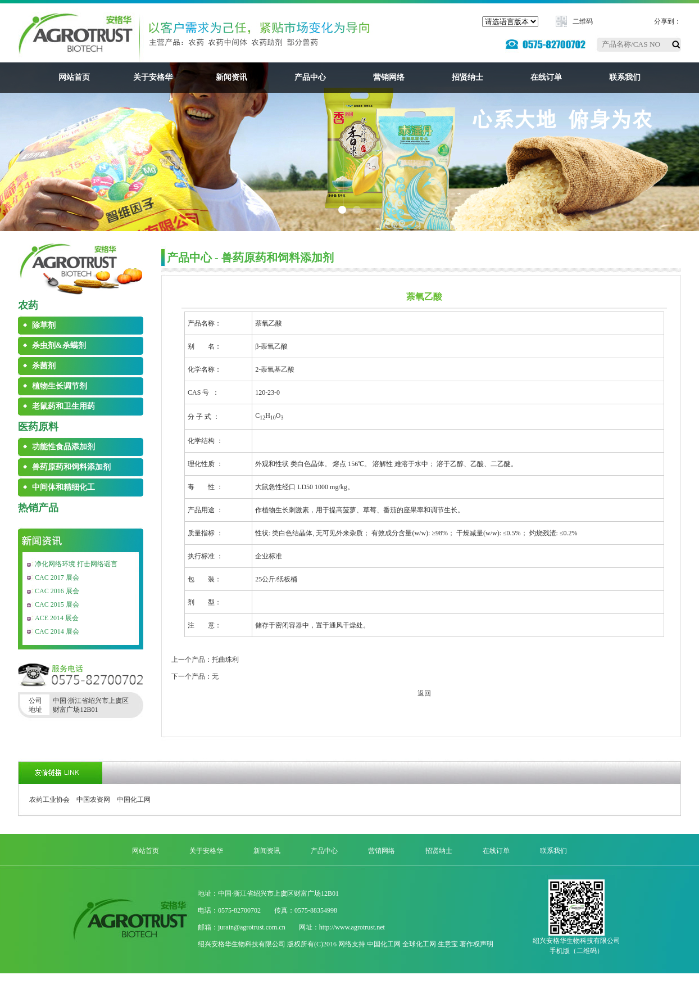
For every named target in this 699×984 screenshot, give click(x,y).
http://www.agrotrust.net (352, 927)
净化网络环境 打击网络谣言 (76, 564)
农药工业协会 (49, 800)
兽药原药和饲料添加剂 (71, 467)
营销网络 (389, 77)
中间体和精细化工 (63, 487)
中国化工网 (134, 800)
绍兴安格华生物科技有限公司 (241, 944)
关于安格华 (153, 77)
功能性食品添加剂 (63, 447)
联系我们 (625, 77)
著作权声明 (476, 944)
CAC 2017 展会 (57, 577)
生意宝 (448, 944)
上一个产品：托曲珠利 (205, 659)
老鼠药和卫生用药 (63, 406)
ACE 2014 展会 (57, 618)
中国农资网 (93, 800)
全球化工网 (419, 944)
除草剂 (44, 325)
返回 (424, 693)
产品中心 (310, 77)
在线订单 (546, 77)
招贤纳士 (467, 77)
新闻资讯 (231, 77)
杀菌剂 (44, 366)
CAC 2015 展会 (57, 604)
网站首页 (74, 77)
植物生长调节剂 (59, 386)
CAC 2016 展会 (57, 591)
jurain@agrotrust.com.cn (251, 927)
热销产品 (38, 507)
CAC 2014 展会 (57, 631)
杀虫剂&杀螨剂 (59, 345)
